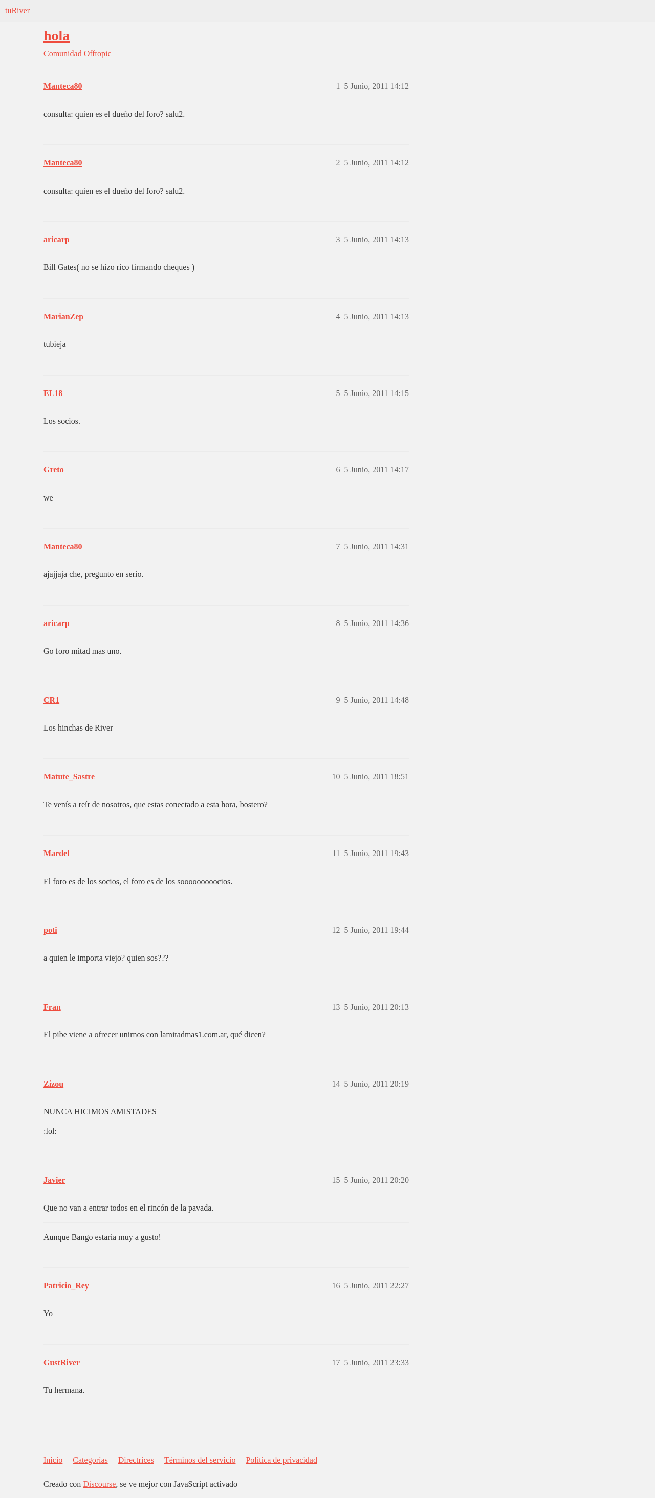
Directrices (136, 1459)
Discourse (99, 1484)
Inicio (52, 1459)
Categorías (90, 1459)
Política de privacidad (281, 1459)
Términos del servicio (200, 1459)
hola (56, 36)
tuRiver (17, 10)
